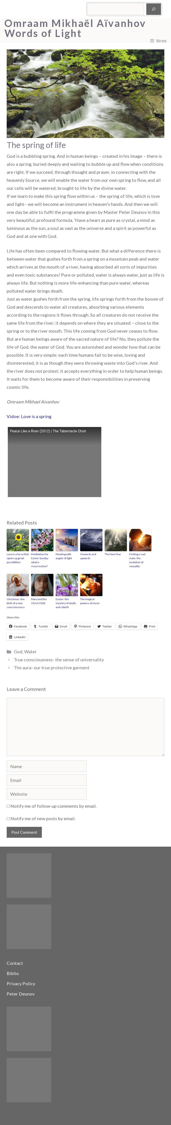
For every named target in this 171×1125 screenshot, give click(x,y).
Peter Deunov (21, 993)
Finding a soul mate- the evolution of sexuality (137, 560)
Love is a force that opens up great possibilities (18, 558)
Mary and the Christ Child (39, 601)
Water (30, 651)
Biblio (13, 973)
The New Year (113, 554)
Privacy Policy (21, 983)
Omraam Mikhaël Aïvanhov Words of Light (75, 28)
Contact (15, 963)
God (18, 651)
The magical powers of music (90, 601)
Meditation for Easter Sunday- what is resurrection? (40, 560)
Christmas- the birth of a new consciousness (16, 603)
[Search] (153, 9)
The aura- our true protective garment (52, 667)
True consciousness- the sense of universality (59, 659)
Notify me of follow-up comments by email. (53, 806)
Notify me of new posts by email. (42, 818)
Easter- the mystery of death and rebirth (66, 603)
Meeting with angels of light (64, 556)
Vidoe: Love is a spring (29, 416)
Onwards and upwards (88, 556)
